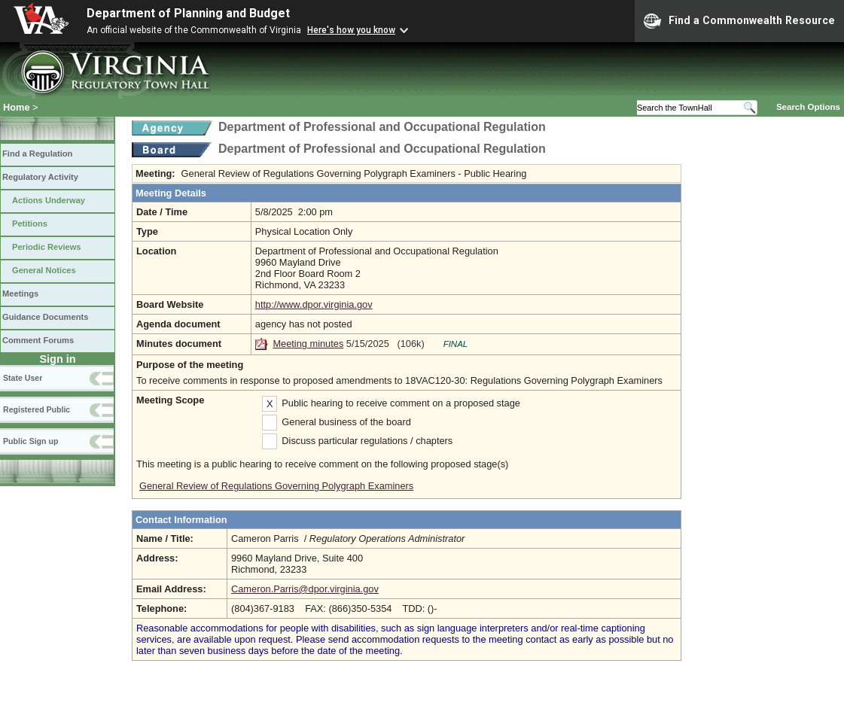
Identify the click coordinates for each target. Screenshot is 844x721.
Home (16, 107)
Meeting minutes (308, 343)
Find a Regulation (37, 153)
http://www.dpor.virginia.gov (314, 304)
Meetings (20, 293)
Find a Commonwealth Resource (739, 21)
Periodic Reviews (46, 246)
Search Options (808, 106)
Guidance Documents (45, 316)
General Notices (44, 270)
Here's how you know (351, 30)
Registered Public (36, 409)
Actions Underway (48, 200)
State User (22, 377)
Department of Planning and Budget (188, 13)
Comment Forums (38, 340)
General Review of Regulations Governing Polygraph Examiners (276, 485)
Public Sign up (30, 441)
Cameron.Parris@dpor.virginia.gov (305, 589)
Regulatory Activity (40, 176)
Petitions (29, 223)
